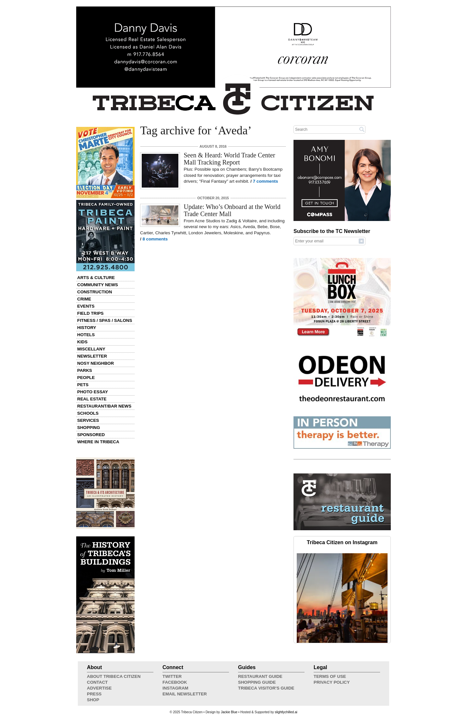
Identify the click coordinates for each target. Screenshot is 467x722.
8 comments (155, 239)
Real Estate (91, 399)
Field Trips (90, 313)
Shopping (88, 427)
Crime (84, 299)
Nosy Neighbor (95, 363)
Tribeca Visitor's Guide (266, 688)
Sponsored (91, 434)
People (86, 377)
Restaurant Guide (260, 676)
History (86, 327)
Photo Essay (92, 391)
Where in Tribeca (98, 441)
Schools (88, 413)
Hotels (86, 334)
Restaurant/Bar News (104, 406)
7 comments (265, 181)
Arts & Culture (96, 277)
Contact (97, 682)
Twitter (172, 676)
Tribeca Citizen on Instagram (342, 542)
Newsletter (92, 356)
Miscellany (91, 349)
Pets (83, 384)
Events (85, 306)
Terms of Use (330, 676)
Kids (82, 341)
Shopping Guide (257, 682)
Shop (93, 699)
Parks (84, 370)
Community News (97, 284)
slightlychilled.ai (286, 712)
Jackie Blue (229, 712)
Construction (94, 291)
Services (88, 420)
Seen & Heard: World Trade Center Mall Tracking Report (229, 159)
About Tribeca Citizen (113, 676)
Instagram (175, 688)
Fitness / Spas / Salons (104, 320)
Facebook (174, 682)
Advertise (99, 688)
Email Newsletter (184, 693)
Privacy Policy (332, 682)
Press (94, 693)
